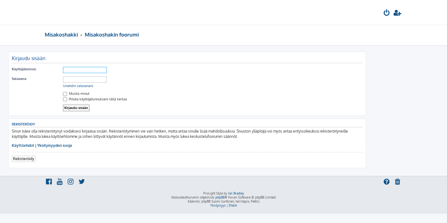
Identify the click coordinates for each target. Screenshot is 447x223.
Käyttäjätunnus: (60, 69)
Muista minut (112, 93)
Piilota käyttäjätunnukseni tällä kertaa (131, 99)
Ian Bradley (236, 193)
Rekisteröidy (59, 158)
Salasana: (55, 79)
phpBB (219, 197)
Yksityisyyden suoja (91, 145)
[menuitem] (386, 13)
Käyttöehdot (59, 145)
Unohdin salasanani (114, 86)
